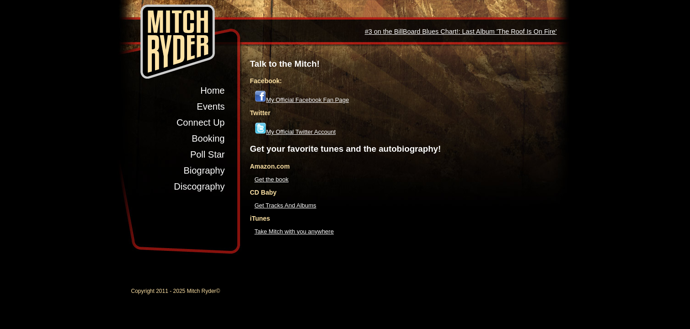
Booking (208, 138)
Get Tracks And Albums (285, 205)
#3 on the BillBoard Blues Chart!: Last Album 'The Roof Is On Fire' (461, 31)
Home (212, 90)
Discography (199, 186)
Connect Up (201, 122)
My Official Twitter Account (301, 131)
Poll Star (207, 154)
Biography (204, 170)
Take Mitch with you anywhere (294, 231)
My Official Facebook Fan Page (307, 99)
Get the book (272, 179)
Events (211, 106)
